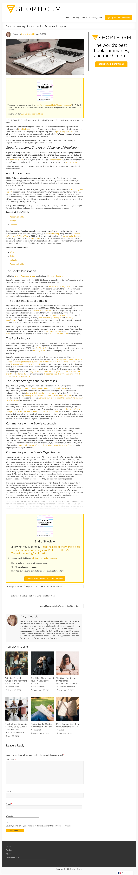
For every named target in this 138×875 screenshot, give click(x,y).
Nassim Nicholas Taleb (61, 315)
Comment (11, 758)
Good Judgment (24, 129)
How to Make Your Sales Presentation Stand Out (60, 605)
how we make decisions (71, 236)
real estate (24, 388)
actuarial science (59, 388)
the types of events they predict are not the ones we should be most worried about (43, 410)
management (42, 388)
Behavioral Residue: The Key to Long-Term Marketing (32, 595)
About (84, 17)
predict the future (72, 162)
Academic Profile (17, 217)
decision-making (52, 233)
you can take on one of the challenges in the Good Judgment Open (45, 445)
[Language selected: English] (125, 873)
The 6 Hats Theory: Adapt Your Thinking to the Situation (42, 680)
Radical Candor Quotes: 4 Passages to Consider (41, 724)
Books (46, 585)
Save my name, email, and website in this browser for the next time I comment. (38, 825)
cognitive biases (16, 160)
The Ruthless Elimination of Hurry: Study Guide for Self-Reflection (16, 726)
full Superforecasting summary (44, 558)
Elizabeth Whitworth (67, 686)
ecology (33, 388)
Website (13, 252)
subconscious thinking (58, 334)
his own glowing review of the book (25, 364)
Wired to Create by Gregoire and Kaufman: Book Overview (16, 680)
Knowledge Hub (95, 17)
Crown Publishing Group (25, 276)
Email (9, 803)
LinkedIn (13, 225)
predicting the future (64, 131)
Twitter (13, 221)
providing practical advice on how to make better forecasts (47, 395)
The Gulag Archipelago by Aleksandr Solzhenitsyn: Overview (66, 680)
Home (67, 17)
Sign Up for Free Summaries (118, 17)
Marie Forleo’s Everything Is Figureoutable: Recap (67, 724)
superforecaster (56, 160)
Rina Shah (37, 729)
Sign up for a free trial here (32, 114)
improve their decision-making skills (41, 393)
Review (52, 585)
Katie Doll (62, 729)
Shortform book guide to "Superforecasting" (54, 105)
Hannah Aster (13, 686)
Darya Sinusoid (27, 34)
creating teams (39, 350)
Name (9, 790)
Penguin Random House (58, 276)
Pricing (76, 17)
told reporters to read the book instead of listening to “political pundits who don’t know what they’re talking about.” (44, 360)
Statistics (60, 585)
